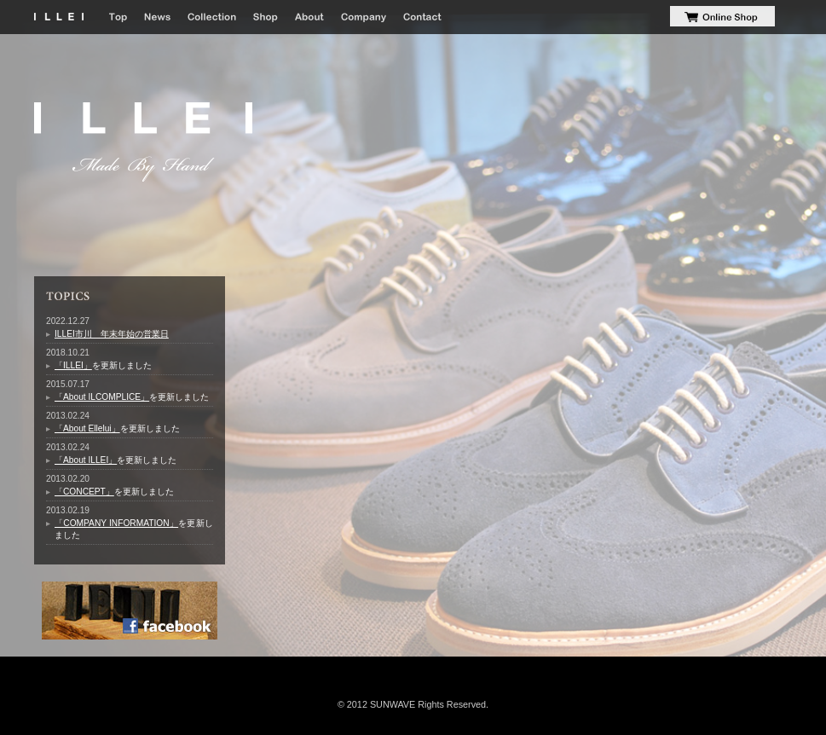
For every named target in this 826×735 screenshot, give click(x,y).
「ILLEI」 (73, 365)
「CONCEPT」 (84, 491)
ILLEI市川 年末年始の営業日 (112, 334)
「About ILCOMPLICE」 (102, 397)
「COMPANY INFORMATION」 (116, 523)
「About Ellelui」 (87, 428)
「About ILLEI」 (86, 460)
